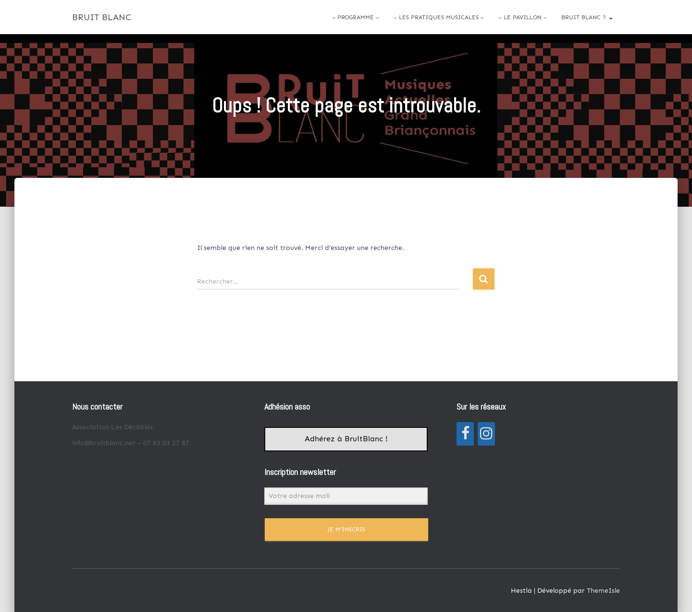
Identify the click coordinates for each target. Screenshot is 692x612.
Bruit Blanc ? (587, 17)
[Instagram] (486, 434)
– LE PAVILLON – (522, 17)
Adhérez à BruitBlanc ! (346, 439)
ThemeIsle (603, 591)
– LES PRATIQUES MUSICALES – (439, 17)
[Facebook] (465, 434)
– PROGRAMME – (355, 17)
